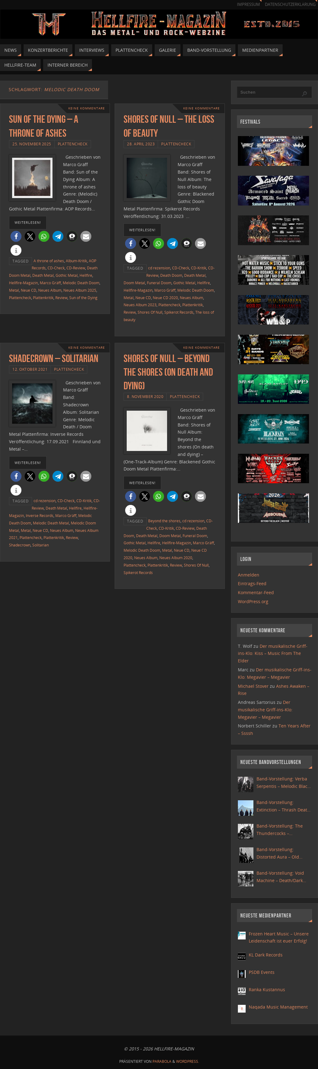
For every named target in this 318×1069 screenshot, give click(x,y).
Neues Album (49, 290)
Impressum (248, 4)
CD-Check (56, 267)
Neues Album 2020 (175, 557)
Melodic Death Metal (51, 522)
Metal (14, 290)
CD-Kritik (198, 267)
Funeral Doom (159, 282)
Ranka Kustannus (267, 989)
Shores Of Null (150, 312)
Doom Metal (134, 282)
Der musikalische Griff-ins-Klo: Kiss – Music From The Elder (272, 653)
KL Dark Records (266, 955)
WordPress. (187, 1061)
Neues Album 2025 (79, 290)
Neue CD (28, 290)
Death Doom (171, 275)
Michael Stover (253, 686)
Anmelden (248, 575)
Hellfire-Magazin (23, 282)
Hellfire (86, 275)
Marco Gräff (50, 282)
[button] (16, 236)
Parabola (161, 1061)
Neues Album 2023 (140, 304)
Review (61, 297)
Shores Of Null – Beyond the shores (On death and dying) (168, 372)
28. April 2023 (141, 143)
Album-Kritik (76, 260)
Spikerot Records (178, 312)
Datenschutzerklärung (290, 4)
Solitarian (40, 544)
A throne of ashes (49, 260)
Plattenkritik (43, 297)
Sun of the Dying (83, 297)
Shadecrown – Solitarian (53, 358)
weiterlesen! (28, 222)
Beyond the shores (164, 520)
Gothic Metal (67, 275)
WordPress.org (253, 601)
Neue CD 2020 (165, 297)
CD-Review (75, 267)
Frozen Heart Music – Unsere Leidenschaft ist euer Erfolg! (279, 937)
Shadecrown (19, 544)
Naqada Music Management (278, 1007)
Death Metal (43, 275)
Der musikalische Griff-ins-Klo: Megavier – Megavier (265, 709)
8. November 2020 (145, 396)
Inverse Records (39, 515)
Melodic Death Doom (81, 282)
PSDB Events (262, 972)
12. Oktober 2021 (30, 369)
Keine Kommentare (86, 108)
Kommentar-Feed (256, 592)
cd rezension (159, 267)
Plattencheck (73, 143)
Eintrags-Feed (252, 583)
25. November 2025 (31, 143)
